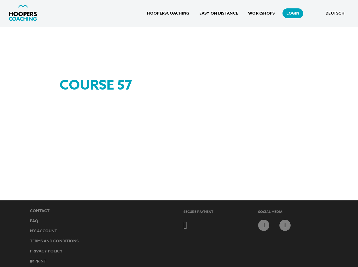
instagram (285, 225)
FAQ (34, 221)
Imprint (38, 261)
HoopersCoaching (168, 13)
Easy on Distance (218, 13)
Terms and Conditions (54, 241)
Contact (40, 211)
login (292, 13)
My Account (43, 231)
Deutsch (335, 13)
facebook (263, 225)
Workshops (261, 13)
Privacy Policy (46, 251)
